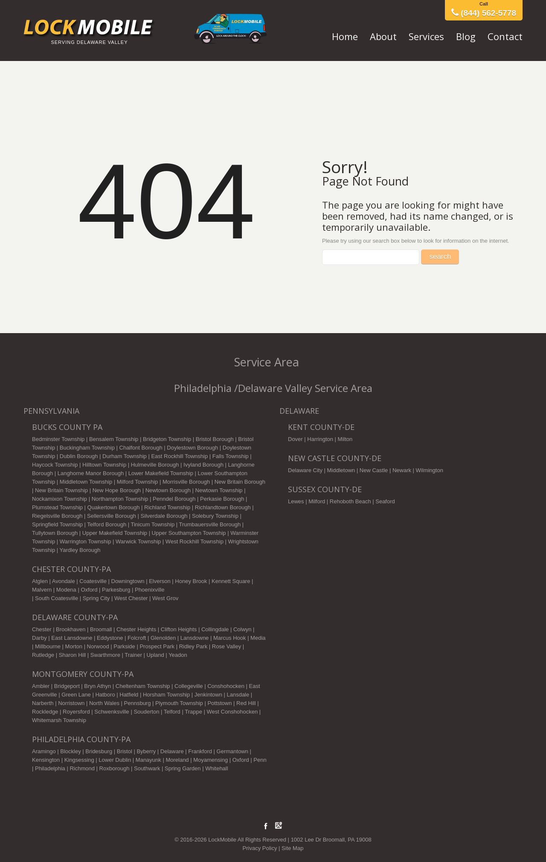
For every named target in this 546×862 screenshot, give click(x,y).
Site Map (292, 848)
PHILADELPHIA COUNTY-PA (81, 739)
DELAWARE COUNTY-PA (75, 617)
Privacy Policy (260, 848)
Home (345, 36)
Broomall (101, 629)
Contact (505, 36)
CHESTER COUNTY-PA (71, 569)
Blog (466, 36)
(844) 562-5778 (483, 13)
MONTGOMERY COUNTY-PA (83, 674)
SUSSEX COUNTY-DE (325, 489)
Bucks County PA (67, 427)
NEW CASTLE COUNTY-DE (334, 458)
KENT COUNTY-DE (321, 427)
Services (426, 36)
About (383, 36)
